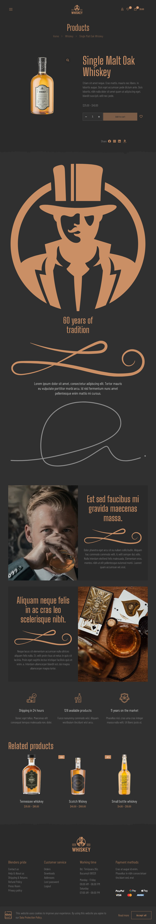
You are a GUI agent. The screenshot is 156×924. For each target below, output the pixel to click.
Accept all (141, 915)
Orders (47, 869)
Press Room (14, 886)
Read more (123, 915)
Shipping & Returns (18, 877)
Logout (47, 886)
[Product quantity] (93, 117)
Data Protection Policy (31, 917)
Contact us (13, 869)
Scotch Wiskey (78, 801)
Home (56, 36)
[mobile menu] (10, 9)
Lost (46, 882)
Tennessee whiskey (31, 801)
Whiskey (69, 36)
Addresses (49, 877)
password (54, 882)
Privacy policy (15, 890)
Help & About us (16, 873)
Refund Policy (15, 882)
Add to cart (120, 116)
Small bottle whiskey (124, 801)
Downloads (49, 873)
